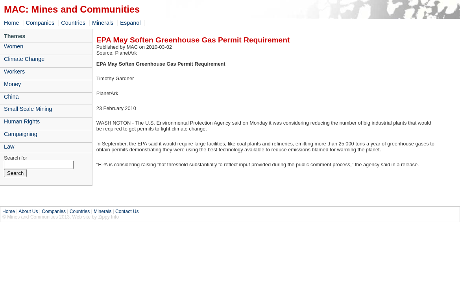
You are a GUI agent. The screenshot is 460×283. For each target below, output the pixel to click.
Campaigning (20, 134)
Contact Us (127, 211)
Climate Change (24, 59)
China (11, 97)
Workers (14, 71)
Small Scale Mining (28, 109)
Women (13, 46)
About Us (28, 211)
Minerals (102, 23)
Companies (40, 23)
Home (11, 23)
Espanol (130, 23)
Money (12, 84)
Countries (73, 23)
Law (9, 146)
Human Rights (22, 121)
